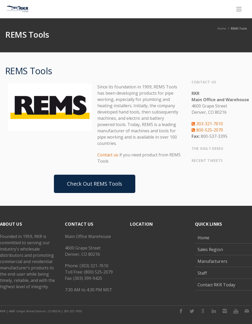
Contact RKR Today (216, 285)
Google (203, 311)
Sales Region (210, 249)
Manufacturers (212, 261)
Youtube (236, 311)
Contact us (107, 155)
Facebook (181, 311)
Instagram (225, 311)
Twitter (192, 311)
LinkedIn (214, 311)
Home (203, 238)
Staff (202, 273)
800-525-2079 (207, 130)
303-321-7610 (207, 124)
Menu (239, 9)
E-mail (247, 311)
